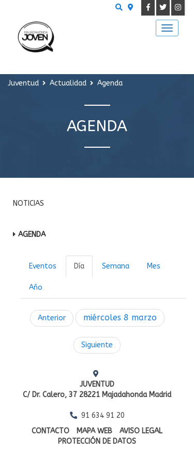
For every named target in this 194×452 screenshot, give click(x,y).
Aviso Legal (141, 431)
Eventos (42, 266)
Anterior (52, 318)
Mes (153, 266)
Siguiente (97, 345)
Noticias (28, 203)
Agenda (32, 234)
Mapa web (94, 431)
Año (35, 287)
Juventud (23, 83)
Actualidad (68, 83)
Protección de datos (97, 441)
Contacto (50, 431)
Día (79, 266)
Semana (115, 266)
